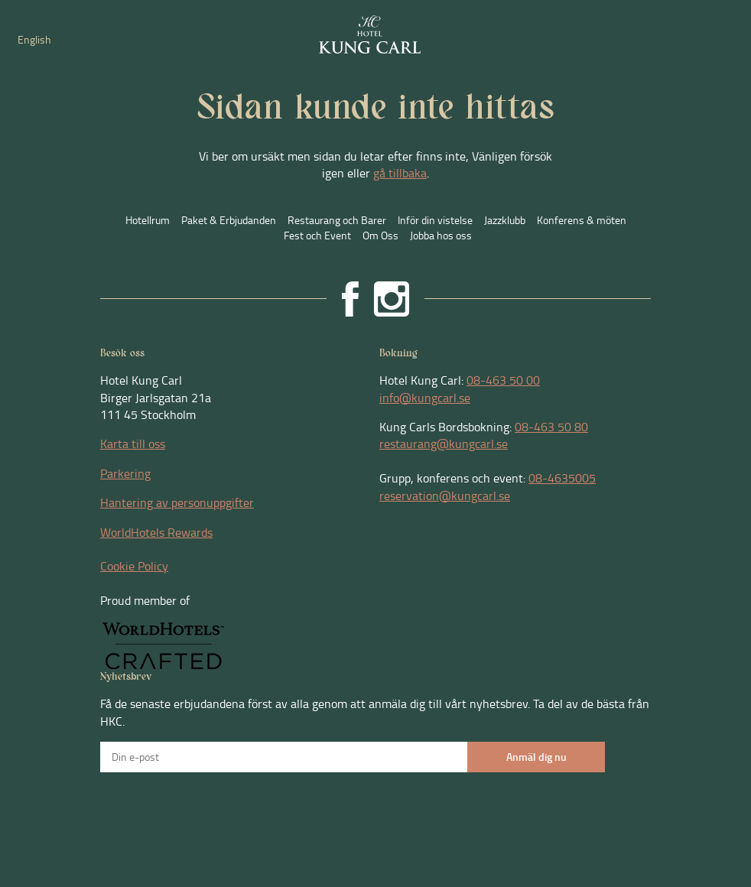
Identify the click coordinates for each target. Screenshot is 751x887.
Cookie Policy (134, 565)
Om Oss (380, 235)
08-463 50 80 (551, 426)
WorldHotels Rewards (156, 532)
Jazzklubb (504, 220)
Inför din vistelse (435, 220)
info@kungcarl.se (424, 397)
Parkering (125, 473)
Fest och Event (317, 235)
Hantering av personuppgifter (177, 502)
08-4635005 (562, 477)
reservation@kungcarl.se (444, 495)
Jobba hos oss (441, 235)
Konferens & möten (581, 220)
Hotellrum (147, 220)
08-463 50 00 (503, 380)
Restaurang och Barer (337, 220)
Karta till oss (132, 443)
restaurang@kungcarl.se (443, 443)
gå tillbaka (400, 172)
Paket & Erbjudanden (228, 220)
